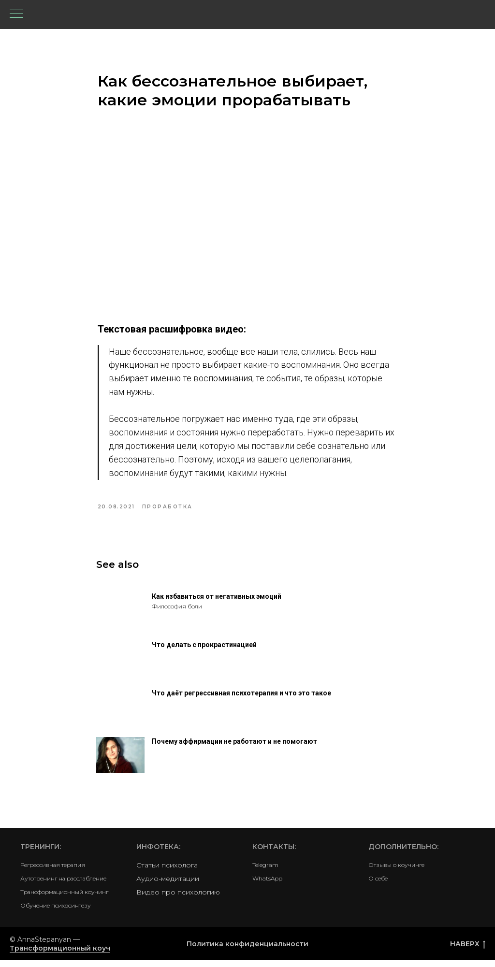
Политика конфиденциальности (247, 950)
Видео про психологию (178, 898)
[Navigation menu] (16, 14)
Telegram (265, 871)
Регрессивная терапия (52, 871)
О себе (378, 884)
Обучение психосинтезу (55, 911)
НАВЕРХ (467, 950)
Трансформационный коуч (60, 955)
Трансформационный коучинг (64, 898)
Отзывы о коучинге (396, 871)
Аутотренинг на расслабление (63, 884)
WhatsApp (267, 884)
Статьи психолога (167, 871)
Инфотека (157, 853)
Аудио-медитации (167, 884)
